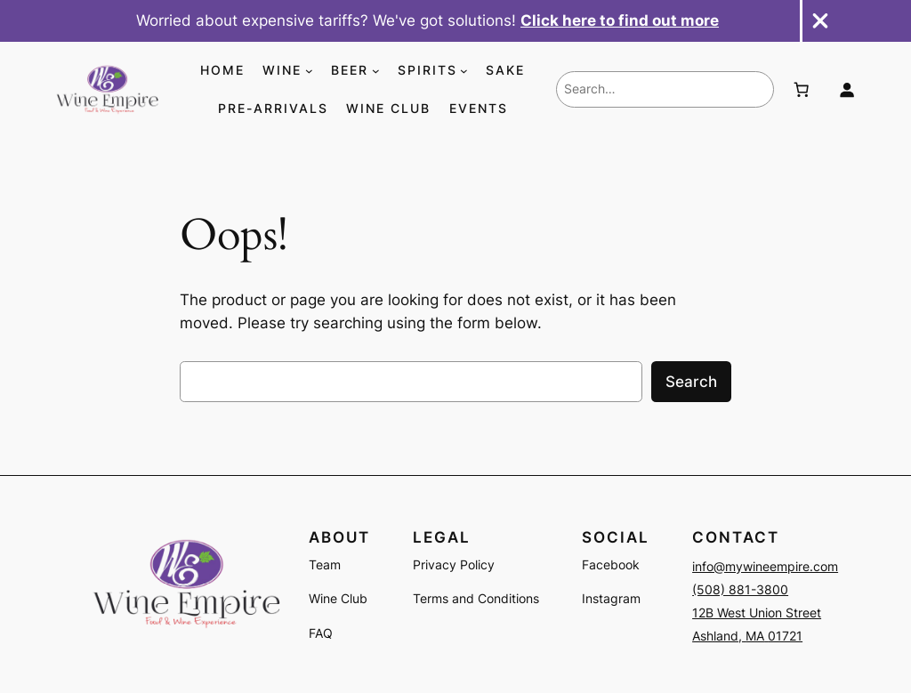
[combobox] (665, 89)
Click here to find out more (619, 20)
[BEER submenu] (376, 71)
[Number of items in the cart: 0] (800, 90)
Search (691, 382)
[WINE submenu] (309, 71)
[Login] (847, 90)
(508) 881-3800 (740, 589)
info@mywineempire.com (765, 566)
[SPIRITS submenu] (464, 71)
